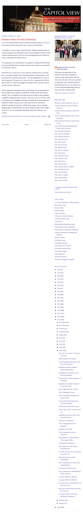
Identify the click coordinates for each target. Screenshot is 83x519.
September (62, 332)
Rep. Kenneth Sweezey (62, 169)
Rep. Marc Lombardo (61, 150)
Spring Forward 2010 (65, 429)
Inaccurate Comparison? (66, 420)
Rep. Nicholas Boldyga (62, 134)
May (60, 344)
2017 (59, 298)
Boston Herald (59, 210)
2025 (59, 273)
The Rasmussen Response (67, 443)
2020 (59, 288)
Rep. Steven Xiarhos (61, 180)
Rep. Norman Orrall (61, 158)
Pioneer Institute (60, 237)
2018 (59, 295)
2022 (59, 282)
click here (46, 43)
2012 (59, 313)
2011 (59, 316)
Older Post (47, 124)
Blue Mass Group (60, 205)
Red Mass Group (60, 240)
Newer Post (5, 124)
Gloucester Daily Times (62, 219)
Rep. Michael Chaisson (62, 136)
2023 (59, 279)
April (61, 347)
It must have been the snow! (67, 468)
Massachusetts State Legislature (65, 227)
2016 (59, 301)
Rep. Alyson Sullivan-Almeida (64, 167)
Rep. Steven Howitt (61, 145)
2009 (59, 507)
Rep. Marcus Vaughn (61, 175)
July (60, 338)
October (61, 328)
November (62, 325)
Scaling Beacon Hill (61, 243)
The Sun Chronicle (61, 257)
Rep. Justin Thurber (61, 172)
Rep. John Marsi (60, 153)
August (61, 335)
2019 (59, 291)
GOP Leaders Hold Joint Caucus (69, 406)
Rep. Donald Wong (61, 177)
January (61, 503)
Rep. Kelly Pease (60, 161)
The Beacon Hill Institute (63, 248)
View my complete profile (65, 93)
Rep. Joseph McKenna (62, 156)
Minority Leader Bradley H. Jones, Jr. (66, 103)
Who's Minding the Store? (67, 392)
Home (27, 124)
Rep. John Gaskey (60, 142)
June (60, 341)
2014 (59, 307)
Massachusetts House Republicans (66, 68)
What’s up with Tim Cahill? (67, 359)
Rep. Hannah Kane (61, 147)
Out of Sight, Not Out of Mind (68, 389)
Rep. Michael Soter (61, 164)
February (62, 500)
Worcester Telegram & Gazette (64, 259)
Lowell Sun (58, 221)
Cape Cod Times (60, 213)
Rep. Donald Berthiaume (62, 131)
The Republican (60, 254)
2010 (59, 320)
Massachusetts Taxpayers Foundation (66, 230)
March (61, 350)
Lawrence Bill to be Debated (68, 477)
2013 (59, 310)
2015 (59, 304)
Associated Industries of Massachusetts (67, 202)
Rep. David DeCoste (61, 139)
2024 (59, 276)
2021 (59, 285)
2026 (59, 270)
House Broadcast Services (63, 192)
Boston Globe (59, 208)
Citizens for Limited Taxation (64, 216)
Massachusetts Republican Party (65, 224)
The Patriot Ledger (61, 251)
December (62, 322)
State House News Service (63, 246)
